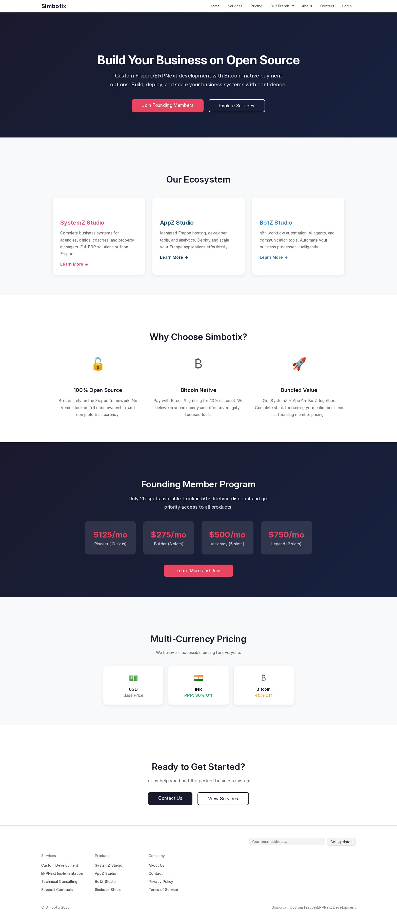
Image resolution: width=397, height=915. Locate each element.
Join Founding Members (167, 105)
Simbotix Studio (108, 889)
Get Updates (341, 842)
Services (235, 6)
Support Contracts (57, 889)
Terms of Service (163, 889)
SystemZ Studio (108, 865)
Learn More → (74, 264)
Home (215, 6)
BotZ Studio (105, 881)
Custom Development (59, 865)
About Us (157, 865)
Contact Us (170, 798)
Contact (327, 6)
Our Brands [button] (280, 6)
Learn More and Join (199, 570)
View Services (223, 798)
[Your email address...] (287, 841)
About (307, 6)
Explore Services (236, 105)
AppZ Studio (105, 873)
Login (347, 6)
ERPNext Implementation (62, 873)
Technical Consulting (59, 881)
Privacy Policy (161, 881)
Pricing (256, 6)
